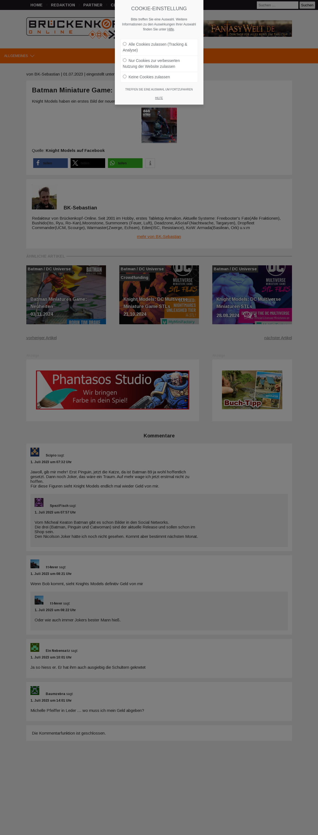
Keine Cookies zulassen (146, 77)
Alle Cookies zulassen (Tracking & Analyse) (155, 47)
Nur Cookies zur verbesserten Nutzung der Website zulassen (151, 63)
